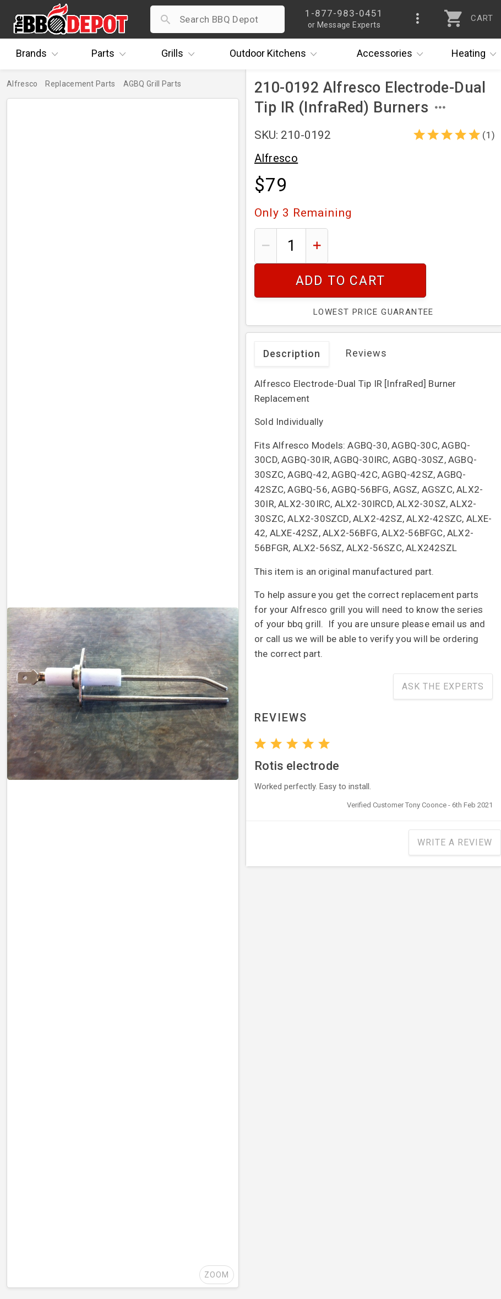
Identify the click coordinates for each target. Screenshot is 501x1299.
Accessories (393, 54)
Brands (39, 54)
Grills (180, 54)
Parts (111, 54)
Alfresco (276, 158)
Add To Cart (415, 245)
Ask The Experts (443, 652)
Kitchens (276, 54)
